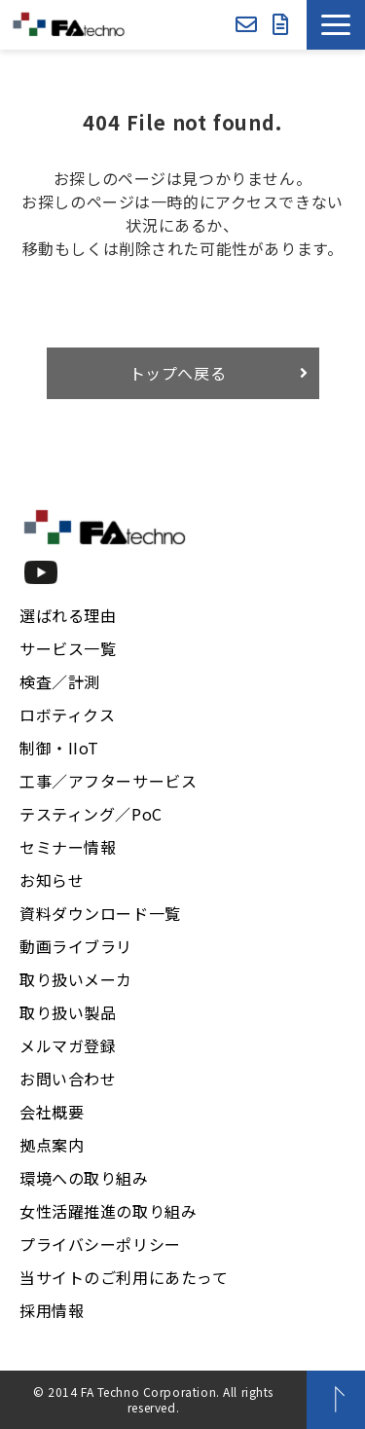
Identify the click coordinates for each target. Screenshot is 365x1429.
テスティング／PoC (91, 813)
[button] (336, 25)
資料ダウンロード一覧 (100, 913)
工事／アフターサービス (108, 780)
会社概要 (51, 1111)
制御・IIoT (59, 747)
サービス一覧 (67, 648)
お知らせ (51, 880)
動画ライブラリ (75, 946)
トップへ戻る (178, 373)
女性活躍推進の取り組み (108, 1211)
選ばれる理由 (67, 615)
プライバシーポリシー (100, 1244)
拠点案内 (51, 1144)
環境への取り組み (84, 1178)
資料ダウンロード (281, 25)
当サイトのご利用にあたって (124, 1277)
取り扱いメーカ (75, 979)
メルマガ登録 (67, 1045)
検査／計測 (59, 681)
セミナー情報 (67, 847)
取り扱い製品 (67, 1012)
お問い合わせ (246, 25)
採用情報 (51, 1310)
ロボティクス (67, 714)
